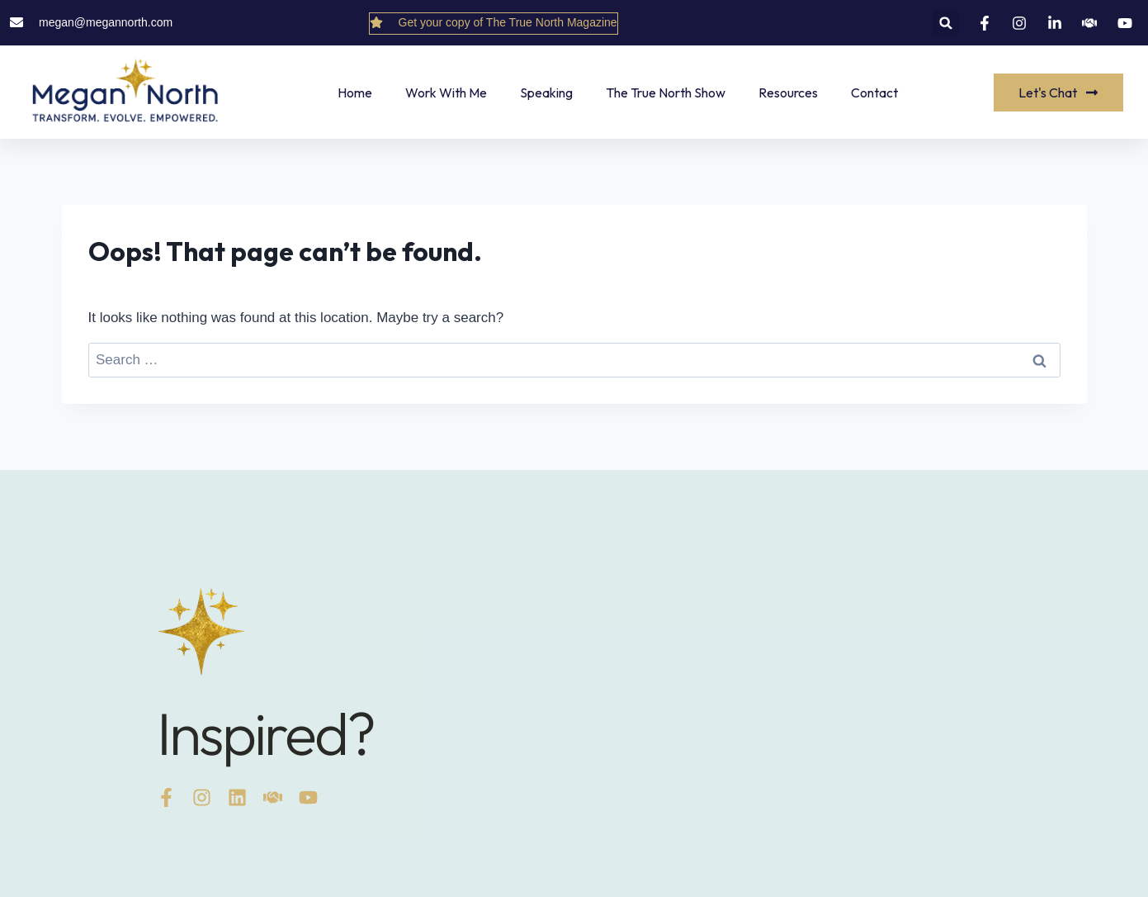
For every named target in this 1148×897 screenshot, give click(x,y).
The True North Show (665, 92)
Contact (874, 92)
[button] (946, 23)
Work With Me (446, 92)
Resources (788, 92)
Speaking (546, 92)
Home (355, 92)
